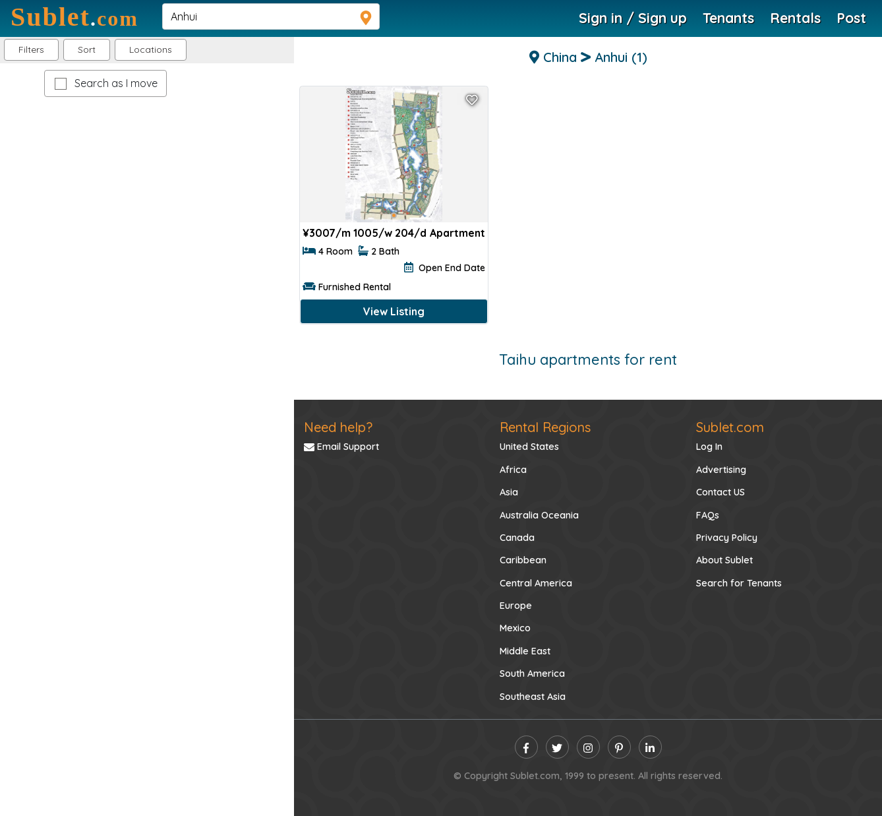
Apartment (457, 232)
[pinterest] (619, 747)
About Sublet (724, 560)
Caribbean (523, 560)
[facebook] (526, 747)
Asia (509, 492)
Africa (513, 470)
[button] (151, 50)
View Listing (394, 311)
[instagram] (588, 747)
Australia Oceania (539, 515)
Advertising (721, 470)
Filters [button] (31, 49)
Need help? (338, 427)
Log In (709, 447)
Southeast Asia (533, 697)
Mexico (515, 628)
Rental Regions (545, 427)
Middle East (525, 651)
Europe (516, 606)
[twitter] (557, 747)
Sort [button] (87, 49)
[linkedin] (650, 747)
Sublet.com (730, 427)
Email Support (341, 447)
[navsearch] (271, 16)
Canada (517, 538)
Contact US (720, 492)
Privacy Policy (726, 538)
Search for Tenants (739, 583)
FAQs (707, 515)
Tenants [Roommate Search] (728, 17)
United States (529, 447)
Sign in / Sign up (633, 17)
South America (532, 673)
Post (851, 17)
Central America (536, 583)
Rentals (795, 17)
